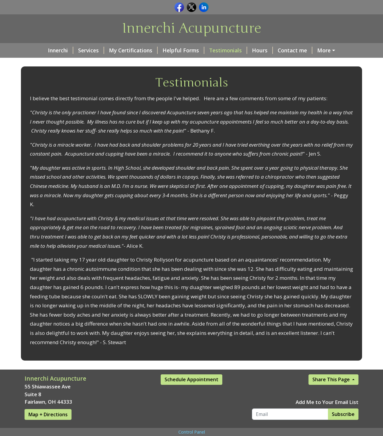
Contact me (276, 50)
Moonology (316, 50)
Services (73, 50)
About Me (211, 63)
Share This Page (331, 392)
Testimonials (210, 50)
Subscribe (343, 426)
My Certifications (114, 50)
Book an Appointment (59, 63)
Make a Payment (169, 63)
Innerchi (42, 50)
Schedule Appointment (191, 392)
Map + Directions (48, 427)
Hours (243, 50)
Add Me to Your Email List (327, 414)
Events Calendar (118, 63)
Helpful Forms (165, 50)
